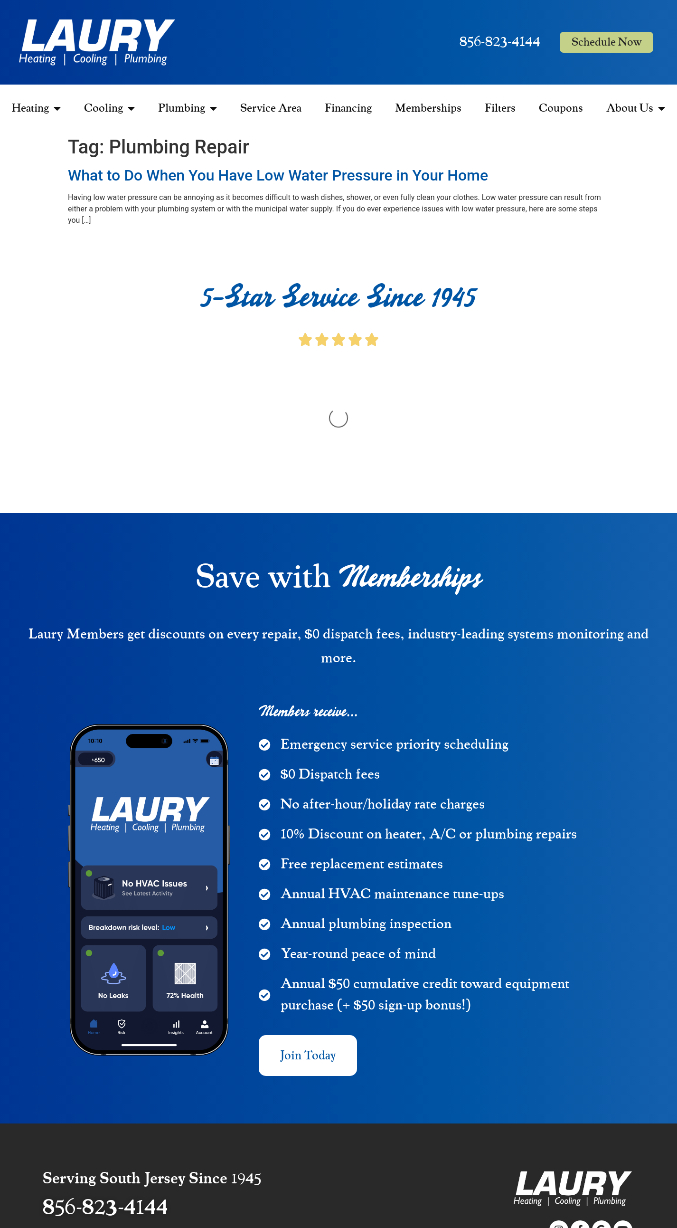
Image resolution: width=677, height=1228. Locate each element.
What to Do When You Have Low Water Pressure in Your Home (278, 175)
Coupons (561, 108)
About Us (635, 108)
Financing (348, 108)
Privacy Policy (611, 1167)
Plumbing (187, 108)
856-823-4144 (500, 42)
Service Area (270, 108)
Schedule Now (606, 42)
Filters (500, 108)
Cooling (109, 108)
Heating (36, 108)
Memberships (428, 108)
